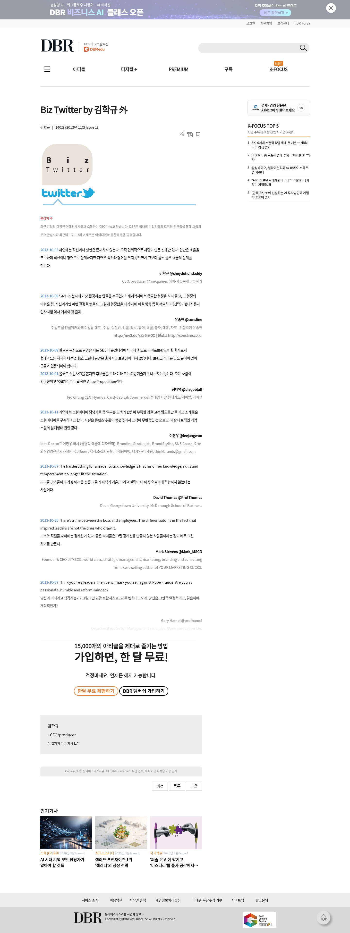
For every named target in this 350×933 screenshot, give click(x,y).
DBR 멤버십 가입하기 (144, 691)
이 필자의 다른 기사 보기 (64, 743)
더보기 (182, 134)
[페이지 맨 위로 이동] (325, 919)
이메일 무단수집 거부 (207, 900)
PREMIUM (178, 69)
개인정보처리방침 (168, 900)
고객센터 (283, 23)
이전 (160, 786)
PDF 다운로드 (190, 134)
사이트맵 (237, 900)
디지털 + (129, 69)
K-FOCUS (278, 69)
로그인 (250, 23)
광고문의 (262, 900)
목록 (177, 786)
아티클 (79, 69)
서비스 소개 (90, 900)
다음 (194, 786)
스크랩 (198, 134)
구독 (228, 69)
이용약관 (116, 900)
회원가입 (266, 23)
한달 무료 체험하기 (95, 691)
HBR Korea (302, 23)
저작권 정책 (137, 900)
